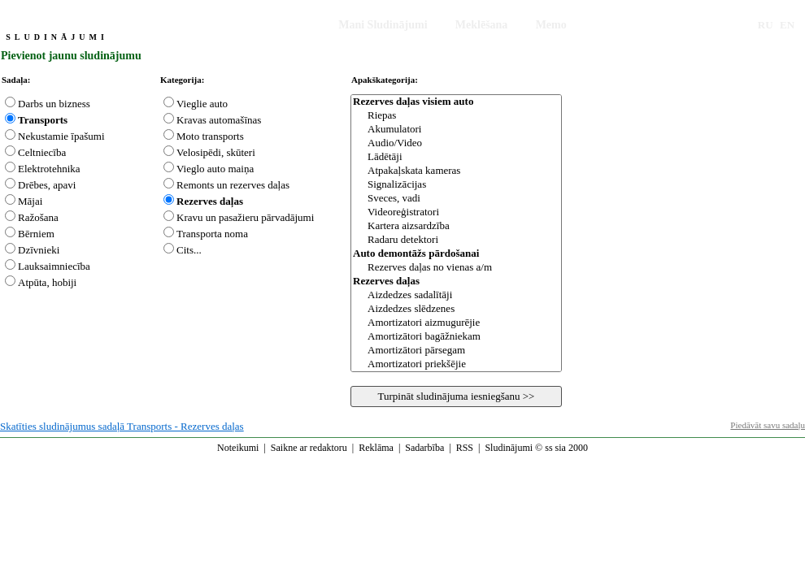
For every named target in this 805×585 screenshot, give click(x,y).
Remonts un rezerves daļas (232, 185)
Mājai (30, 201)
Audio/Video (456, 143)
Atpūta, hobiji (47, 282)
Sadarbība (424, 447)
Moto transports (210, 136)
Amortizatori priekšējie (456, 364)
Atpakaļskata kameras (456, 171)
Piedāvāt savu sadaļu (767, 425)
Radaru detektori (456, 240)
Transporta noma (212, 234)
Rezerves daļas (209, 201)
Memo (551, 25)
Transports (42, 120)
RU (765, 25)
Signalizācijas (456, 185)
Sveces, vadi (456, 199)
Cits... (189, 250)
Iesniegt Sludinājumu (259, 25)
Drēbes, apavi (47, 185)
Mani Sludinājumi (382, 25)
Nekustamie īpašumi (61, 136)
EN (787, 25)
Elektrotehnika (49, 168)
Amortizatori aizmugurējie (456, 323)
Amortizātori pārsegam (456, 351)
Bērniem (36, 234)
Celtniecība (42, 152)
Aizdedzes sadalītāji (456, 295)
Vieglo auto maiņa (215, 168)
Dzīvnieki (38, 250)
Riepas (456, 116)
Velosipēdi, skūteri (215, 152)
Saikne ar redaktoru (309, 447)
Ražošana (38, 217)
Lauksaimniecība (54, 266)
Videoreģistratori (456, 212)
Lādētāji (456, 157)
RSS (464, 447)
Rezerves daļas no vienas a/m (456, 268)
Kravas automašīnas (218, 120)
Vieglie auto (202, 104)
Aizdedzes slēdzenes (456, 309)
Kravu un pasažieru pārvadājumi (245, 217)
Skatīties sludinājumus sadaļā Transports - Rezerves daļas (122, 426)
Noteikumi (238, 447)
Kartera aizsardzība (456, 226)
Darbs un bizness (54, 104)
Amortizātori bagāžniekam (456, 337)
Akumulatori (456, 129)
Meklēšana (481, 25)
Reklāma (376, 447)
